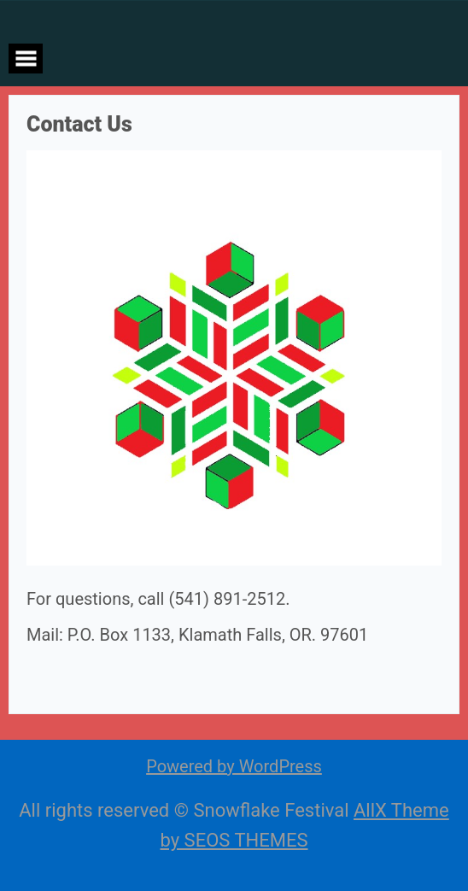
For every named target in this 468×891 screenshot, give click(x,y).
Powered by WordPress (234, 766)
